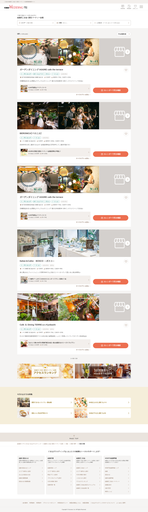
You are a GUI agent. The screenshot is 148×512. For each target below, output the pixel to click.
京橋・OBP (73, 444)
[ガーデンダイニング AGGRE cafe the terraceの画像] (74, 52)
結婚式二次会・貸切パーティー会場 (53, 444)
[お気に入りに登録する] (126, 70)
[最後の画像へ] (127, 51)
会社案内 (25, 503)
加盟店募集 (86, 503)
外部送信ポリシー (63, 503)
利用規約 (32, 503)
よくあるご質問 (120, 503)
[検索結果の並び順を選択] (124, 34)
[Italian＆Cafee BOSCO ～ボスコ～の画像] (74, 243)
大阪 (66, 444)
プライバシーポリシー (49, 503)
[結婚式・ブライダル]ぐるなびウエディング (29, 444)
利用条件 (38, 503)
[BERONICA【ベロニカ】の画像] (74, 115)
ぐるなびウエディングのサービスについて (103, 503)
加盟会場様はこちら (75, 503)
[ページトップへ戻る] (74, 437)
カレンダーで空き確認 (111, 90)
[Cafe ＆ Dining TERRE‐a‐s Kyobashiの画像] (74, 307)
